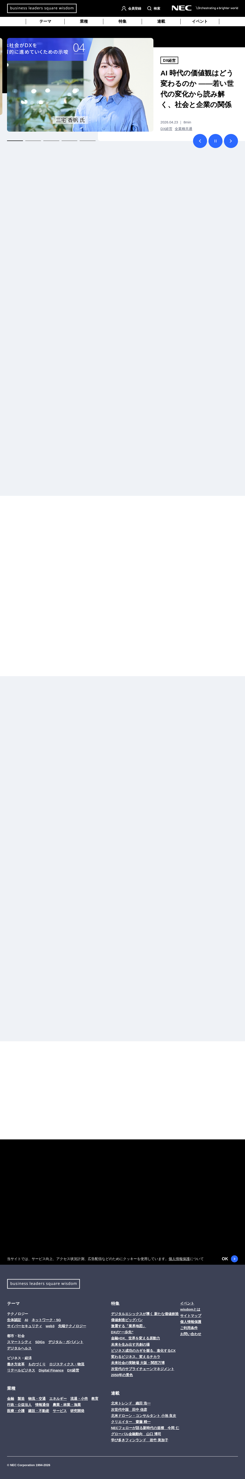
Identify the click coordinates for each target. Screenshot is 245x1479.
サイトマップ (190, 1316)
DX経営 (169, 61)
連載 (161, 21)
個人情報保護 (179, 1259)
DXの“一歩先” (122, 1332)
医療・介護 (16, 1411)
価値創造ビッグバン (127, 1320)
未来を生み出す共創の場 (130, 1344)
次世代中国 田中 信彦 (129, 1410)
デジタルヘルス (19, 1348)
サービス (60, 1411)
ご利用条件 (189, 1328)
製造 (21, 1399)
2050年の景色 (122, 1375)
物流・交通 (37, 1399)
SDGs (40, 1342)
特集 (122, 21)
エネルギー (58, 1399)
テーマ (45, 21)
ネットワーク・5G (46, 1320)
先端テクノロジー (72, 1326)
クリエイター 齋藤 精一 (131, 1422)
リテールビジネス (21, 1370)
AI (26, 1320)
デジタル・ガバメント (65, 1342)
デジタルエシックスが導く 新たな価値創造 (145, 1314)
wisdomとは (190, 1309)
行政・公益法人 (19, 1405)
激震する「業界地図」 (128, 1326)
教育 (94, 1399)
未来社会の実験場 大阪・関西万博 (138, 1363)
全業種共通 (183, 129)
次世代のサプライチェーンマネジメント (142, 1369)
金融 (10, 1399)
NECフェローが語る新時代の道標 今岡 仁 (145, 1428)
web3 (50, 1326)
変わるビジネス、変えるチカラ (135, 1357)
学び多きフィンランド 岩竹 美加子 (139, 1440)
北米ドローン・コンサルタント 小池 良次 (143, 1416)
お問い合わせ (190, 1334)
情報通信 (42, 1405)
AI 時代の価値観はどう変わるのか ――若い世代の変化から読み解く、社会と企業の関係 (197, 88)
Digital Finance (51, 1370)
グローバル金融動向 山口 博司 (136, 1434)
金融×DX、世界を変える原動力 (135, 1338)
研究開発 (77, 1411)
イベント (200, 21)
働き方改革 (16, 1364)
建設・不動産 (38, 1411)
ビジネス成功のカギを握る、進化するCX (143, 1351)
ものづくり (37, 1364)
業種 (84, 21)
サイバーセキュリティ (24, 1326)
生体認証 (14, 1320)
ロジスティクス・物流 (66, 1364)
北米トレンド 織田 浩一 (131, 1403)
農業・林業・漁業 (67, 1405)
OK (230, 1258)
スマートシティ (19, 1342)
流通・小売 (79, 1399)
